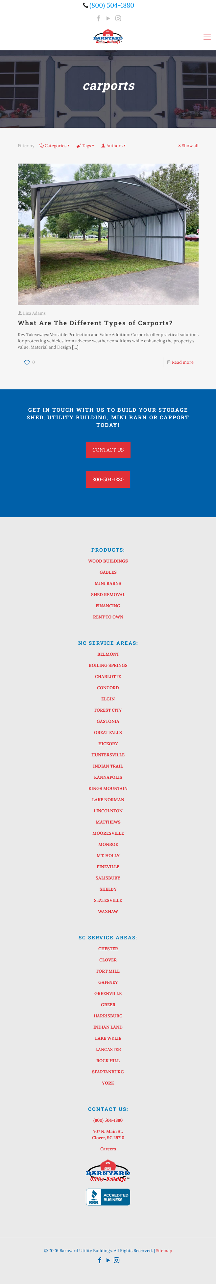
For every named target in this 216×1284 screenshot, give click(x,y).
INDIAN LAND (108, 1027)
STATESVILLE (108, 900)
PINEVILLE (108, 867)
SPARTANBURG (108, 1072)
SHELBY (108, 889)
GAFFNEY (108, 982)
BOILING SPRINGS (108, 665)
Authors (114, 145)
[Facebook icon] (98, 18)
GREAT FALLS (108, 732)
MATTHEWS (108, 822)
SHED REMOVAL (108, 594)
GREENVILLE (108, 993)
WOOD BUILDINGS (108, 561)
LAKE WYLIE (108, 1038)
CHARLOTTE (108, 676)
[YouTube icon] (108, 18)
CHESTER (108, 949)
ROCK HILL (108, 1060)
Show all (188, 145)
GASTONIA (108, 721)
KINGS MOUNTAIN (108, 788)
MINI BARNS (108, 583)
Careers (108, 1149)
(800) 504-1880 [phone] (111, 5)
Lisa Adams (34, 313)
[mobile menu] (207, 36)
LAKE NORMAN (108, 799)
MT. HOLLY (108, 855)
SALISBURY (108, 878)
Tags (86, 145)
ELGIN (108, 699)
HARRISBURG (108, 1016)
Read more (183, 362)
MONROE (108, 844)
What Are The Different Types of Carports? (95, 323)
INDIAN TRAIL (108, 766)
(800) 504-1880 (108, 1120)
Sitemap (164, 1250)
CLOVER (108, 960)
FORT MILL (108, 971)
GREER (108, 1005)
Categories (55, 145)
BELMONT (108, 654)
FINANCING (108, 606)
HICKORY (108, 744)
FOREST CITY (108, 710)
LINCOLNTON (108, 811)
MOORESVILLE (108, 833)
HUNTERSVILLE (108, 755)
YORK (108, 1083)
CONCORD (108, 688)
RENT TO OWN (108, 617)
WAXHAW (108, 911)
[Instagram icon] (118, 18)
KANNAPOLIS (108, 777)
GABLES (108, 572)
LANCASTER (108, 1049)
